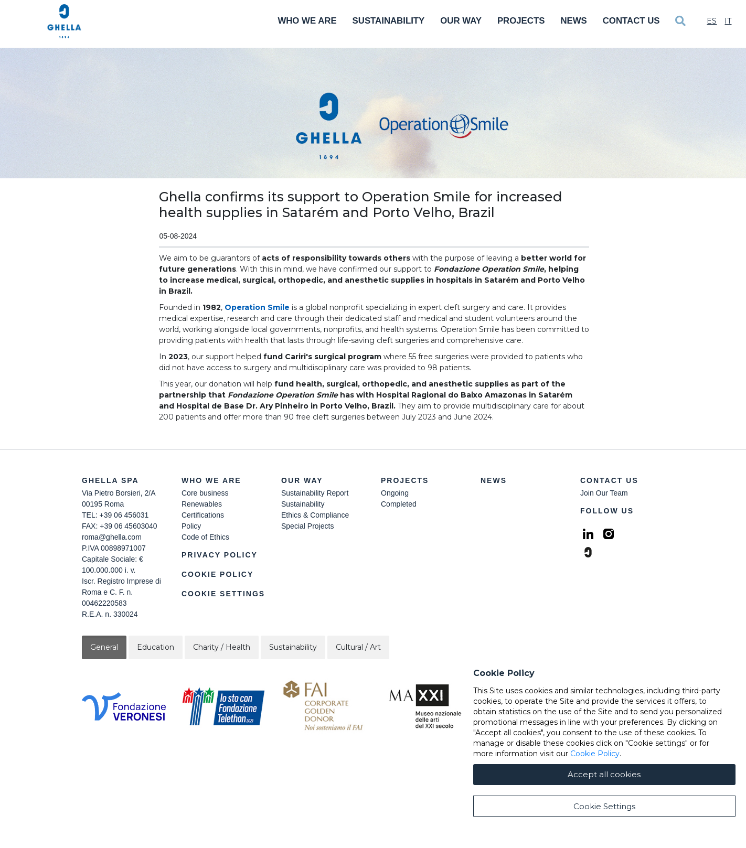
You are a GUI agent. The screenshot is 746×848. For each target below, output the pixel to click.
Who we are (211, 480)
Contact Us (631, 21)
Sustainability (389, 21)
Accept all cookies (604, 819)
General (104, 647)
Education (155, 647)
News (573, 21)
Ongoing (395, 493)
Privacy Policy (220, 555)
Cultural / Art (358, 647)
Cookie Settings (223, 593)
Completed (399, 504)
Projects (521, 21)
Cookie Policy (217, 574)
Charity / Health (221, 647)
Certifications (203, 515)
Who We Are (307, 21)
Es (712, 21)
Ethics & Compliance (315, 515)
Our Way (461, 21)
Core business (205, 493)
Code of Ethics (205, 537)
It (727, 21)
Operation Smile (257, 307)
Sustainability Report (314, 493)
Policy (191, 526)
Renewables (202, 504)
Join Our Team (604, 493)
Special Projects (307, 526)
